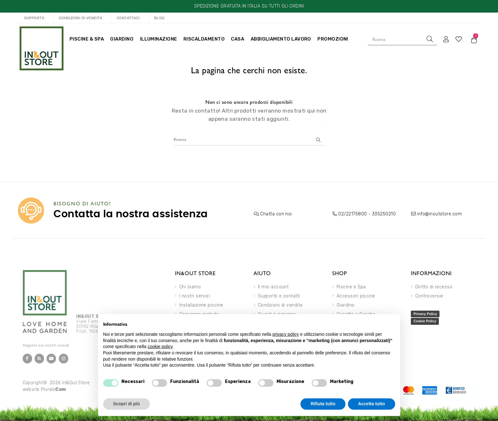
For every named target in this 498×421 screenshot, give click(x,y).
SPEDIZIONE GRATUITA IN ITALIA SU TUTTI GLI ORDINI (249, 6)
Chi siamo (190, 287)
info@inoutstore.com (439, 214)
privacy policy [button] (285, 334)
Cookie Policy (424, 321)
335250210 (384, 214)
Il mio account (273, 287)
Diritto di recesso (433, 287)
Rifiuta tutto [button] (323, 403)
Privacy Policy (425, 314)
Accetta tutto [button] (371, 403)
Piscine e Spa (351, 287)
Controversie (429, 296)
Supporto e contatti (279, 296)
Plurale (53, 389)
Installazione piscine (201, 305)
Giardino (346, 305)
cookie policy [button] (160, 346)
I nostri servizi (194, 296)
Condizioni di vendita (280, 305)
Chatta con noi (276, 214)
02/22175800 (352, 214)
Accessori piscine (356, 296)
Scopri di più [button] (126, 403)
